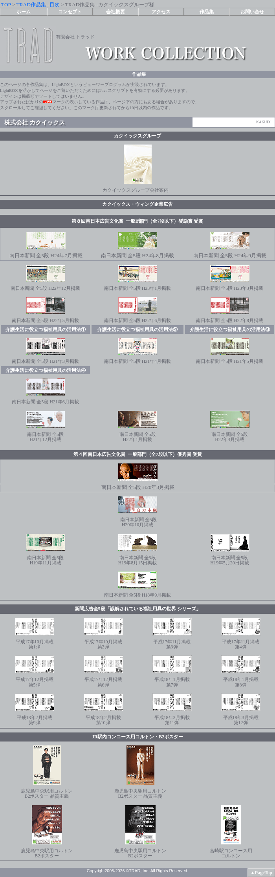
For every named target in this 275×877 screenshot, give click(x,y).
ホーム (23, 12)
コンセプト (70, 12)
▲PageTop (261, 872)
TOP (6, 4)
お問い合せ (252, 12)
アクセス (161, 12)
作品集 (207, 12)
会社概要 (115, 12)
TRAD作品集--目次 (38, 4)
